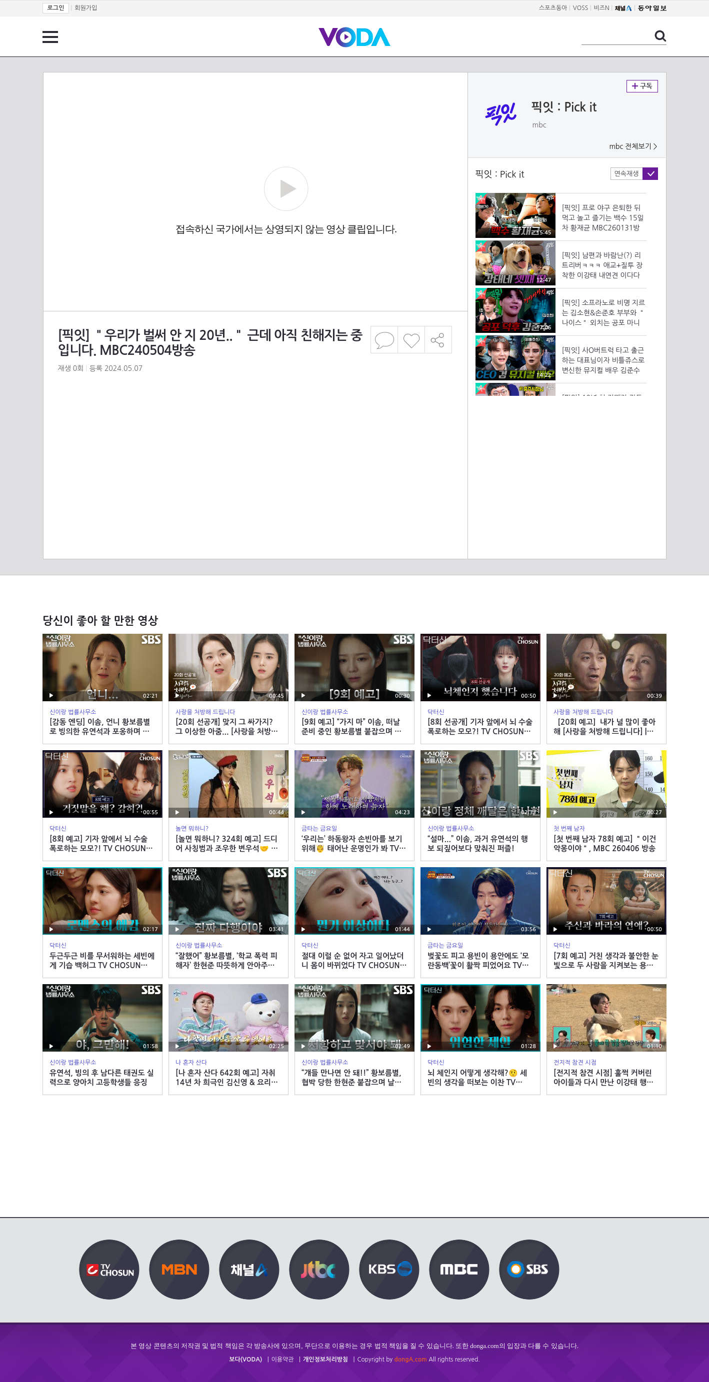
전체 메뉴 (50, 37)
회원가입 (85, 8)
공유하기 (438, 339)
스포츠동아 (553, 8)
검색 (660, 36)
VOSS (580, 8)
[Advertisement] (255, 427)
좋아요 (411, 339)
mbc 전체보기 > (633, 146)
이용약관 (283, 1360)
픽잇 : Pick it (564, 107)
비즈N (602, 8)
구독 (642, 86)
